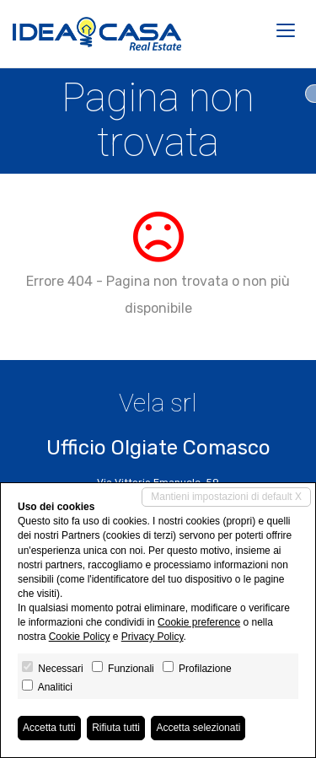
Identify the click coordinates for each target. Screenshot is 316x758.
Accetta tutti (49, 728)
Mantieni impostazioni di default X (226, 497)
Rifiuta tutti (116, 728)
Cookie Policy (79, 636)
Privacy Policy (152, 636)
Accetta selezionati (198, 728)
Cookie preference (199, 622)
